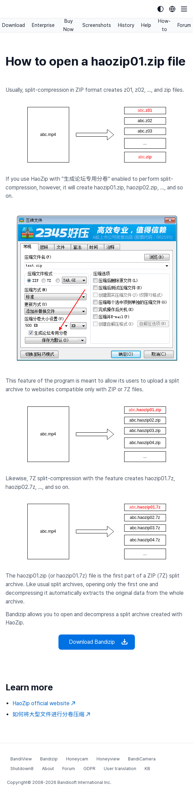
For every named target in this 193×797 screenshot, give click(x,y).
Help (146, 25)
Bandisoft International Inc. (84, 782)
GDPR (89, 768)
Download (13, 25)
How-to (164, 25)
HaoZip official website (43, 703)
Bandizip (49, 758)
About (48, 768)
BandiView (21, 758)
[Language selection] (172, 8)
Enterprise (43, 25)
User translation (120, 768)
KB (147, 768)
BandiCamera (142, 758)
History (126, 25)
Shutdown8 (22, 768)
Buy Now (68, 25)
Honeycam (77, 758)
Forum (184, 25)
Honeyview (108, 758)
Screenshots (96, 25)
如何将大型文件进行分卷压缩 (51, 714)
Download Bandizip (97, 642)
